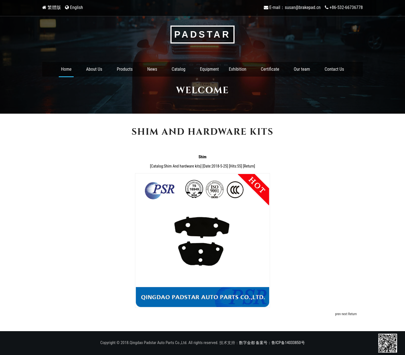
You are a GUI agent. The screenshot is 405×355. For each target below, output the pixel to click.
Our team (302, 69)
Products (125, 69)
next (344, 314)
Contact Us (334, 69)
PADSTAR (202, 34)
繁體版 (54, 7)
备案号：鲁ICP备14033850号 (280, 342)
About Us (94, 69)
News (152, 69)
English (76, 7)
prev (338, 314)
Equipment (209, 69)
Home (66, 69)
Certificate (270, 69)
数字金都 (247, 342)
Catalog (178, 69)
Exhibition (237, 69)
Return (249, 166)
